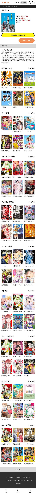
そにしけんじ (24, 16)
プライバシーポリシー (10, 480)
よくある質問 (10, 477)
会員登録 (23, 2)
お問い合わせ (21, 480)
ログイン (16, 2)
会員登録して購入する (18, 35)
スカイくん (14, 6)
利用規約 (18, 477)
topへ (18, 470)
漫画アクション (26, 20)
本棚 (30, 492)
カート (18, 492)
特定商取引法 (26, 477)
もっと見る (31, 68)
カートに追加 (26, 40)
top (2, 6)
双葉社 (22, 18)
